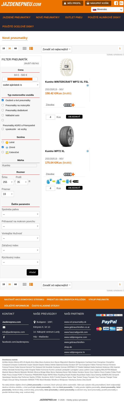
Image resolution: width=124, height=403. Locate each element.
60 (15, 48)
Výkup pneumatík (98, 299)
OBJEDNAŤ (74, 117)
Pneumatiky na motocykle (17, 105)
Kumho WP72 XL (55, 151)
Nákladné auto (12, 115)
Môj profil (74, 3)
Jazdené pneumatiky (16, 17)
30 (9, 48)
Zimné (8, 147)
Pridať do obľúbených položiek (66, 299)
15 (3, 48)
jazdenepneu (21, 4)
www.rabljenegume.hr (74, 352)
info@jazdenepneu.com (13, 332)
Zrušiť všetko (31, 63)
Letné (8, 142)
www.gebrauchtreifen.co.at (77, 327)
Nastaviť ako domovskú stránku (24, 299)
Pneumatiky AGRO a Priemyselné (19, 125)
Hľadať (32, 272)
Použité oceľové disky (18, 26)
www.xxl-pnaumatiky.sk (75, 322)
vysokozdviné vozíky (16, 129)
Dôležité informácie (16, 305)
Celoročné (10, 152)
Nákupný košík (99, 3)
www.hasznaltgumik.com (76, 332)
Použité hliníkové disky (104, 17)
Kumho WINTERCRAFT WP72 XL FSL (66, 82)
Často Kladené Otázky (45, 305)
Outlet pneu (73, 17)
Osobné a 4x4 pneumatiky (17, 100)
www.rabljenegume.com (75, 337)
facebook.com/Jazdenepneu (15, 342)
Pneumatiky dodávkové (16, 110)
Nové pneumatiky (47, 17)
